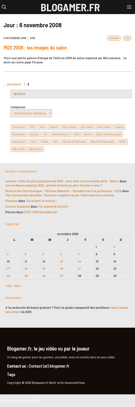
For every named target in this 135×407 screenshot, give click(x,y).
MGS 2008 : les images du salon (35, 47)
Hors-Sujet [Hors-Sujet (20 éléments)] (69, 127)
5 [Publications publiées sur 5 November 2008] (43, 254)
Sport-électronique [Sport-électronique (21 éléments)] (108, 134)
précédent (12, 84)
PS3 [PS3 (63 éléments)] (76, 134)
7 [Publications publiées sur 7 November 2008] (79, 254)
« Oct (8, 286)
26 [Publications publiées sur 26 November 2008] (44, 276)
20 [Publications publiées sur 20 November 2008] (61, 268)
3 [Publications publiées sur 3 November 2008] (7, 254)
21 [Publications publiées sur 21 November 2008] (79, 268)
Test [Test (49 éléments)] (33, 141)
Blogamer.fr (70, 7)
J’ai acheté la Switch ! (41, 201)
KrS (32, 38)
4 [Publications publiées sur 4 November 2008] (25, 254)
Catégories (18, 107)
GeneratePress (75, 382)
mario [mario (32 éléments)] (119, 127)
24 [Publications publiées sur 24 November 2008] (8, 276)
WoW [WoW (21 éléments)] (122, 141)
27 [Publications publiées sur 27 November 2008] (61, 276)
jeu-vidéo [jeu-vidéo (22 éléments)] (87, 127)
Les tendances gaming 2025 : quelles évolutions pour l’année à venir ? (54, 185)
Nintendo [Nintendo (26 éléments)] (18, 134)
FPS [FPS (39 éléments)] (32, 127)
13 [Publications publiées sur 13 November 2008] (61, 261)
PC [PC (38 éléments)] (45, 134)
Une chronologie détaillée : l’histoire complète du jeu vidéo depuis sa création (59, 195)
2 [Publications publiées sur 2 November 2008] (114, 247)
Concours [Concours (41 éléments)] (18, 127)
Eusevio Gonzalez (17, 206)
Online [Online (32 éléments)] (34, 134)
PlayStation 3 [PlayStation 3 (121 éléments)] (61, 134)
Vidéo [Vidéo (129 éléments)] (44, 141)
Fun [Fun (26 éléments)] (42, 127)
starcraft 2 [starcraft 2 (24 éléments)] (19, 141)
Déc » (17, 286)
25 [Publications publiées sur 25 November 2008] (26, 276)
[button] (4, 7)
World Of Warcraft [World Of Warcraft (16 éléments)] (102, 141)
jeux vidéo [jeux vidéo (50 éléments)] (104, 127)
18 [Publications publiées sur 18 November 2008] (26, 268)
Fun (127, 38)
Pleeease (11, 201)
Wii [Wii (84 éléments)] (55, 141)
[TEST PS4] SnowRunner (41, 212)
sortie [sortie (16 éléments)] (88, 134)
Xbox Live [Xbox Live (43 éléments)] (35, 149)
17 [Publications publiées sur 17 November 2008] (8, 268)
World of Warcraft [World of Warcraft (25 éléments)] (74, 141)
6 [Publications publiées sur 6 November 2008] (61, 254)
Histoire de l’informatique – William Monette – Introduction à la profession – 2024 (63, 191)
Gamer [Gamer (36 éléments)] (54, 127)
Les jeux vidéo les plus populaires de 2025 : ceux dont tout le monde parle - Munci (62, 181)
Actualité (114, 38)
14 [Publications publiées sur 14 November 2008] (79, 261)
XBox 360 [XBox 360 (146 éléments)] (18, 149)
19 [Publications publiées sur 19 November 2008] (43, 268)
